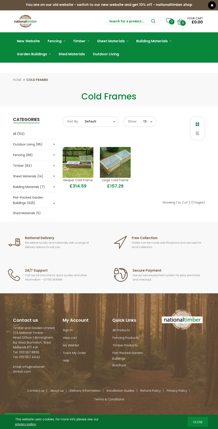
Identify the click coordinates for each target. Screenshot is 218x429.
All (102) (19, 134)
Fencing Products (125, 338)
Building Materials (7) (29, 187)
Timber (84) (22, 165)
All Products (121, 330)
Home (17, 80)
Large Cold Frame (115, 180)
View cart (70, 338)
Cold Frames (37, 80)
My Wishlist (71, 345)
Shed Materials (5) (27, 213)
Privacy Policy (177, 390)
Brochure (119, 365)
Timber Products (125, 345)
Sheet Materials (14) (28, 176)
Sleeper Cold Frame (78, 180)
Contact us (35, 390)
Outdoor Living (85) (27, 144)
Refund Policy (150, 390)
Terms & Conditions (109, 399)
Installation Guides (120, 390)
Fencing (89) (23, 155)
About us (57, 390)
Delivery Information (85, 390)
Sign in (68, 330)
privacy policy (25, 424)
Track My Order (74, 353)
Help (66, 360)
